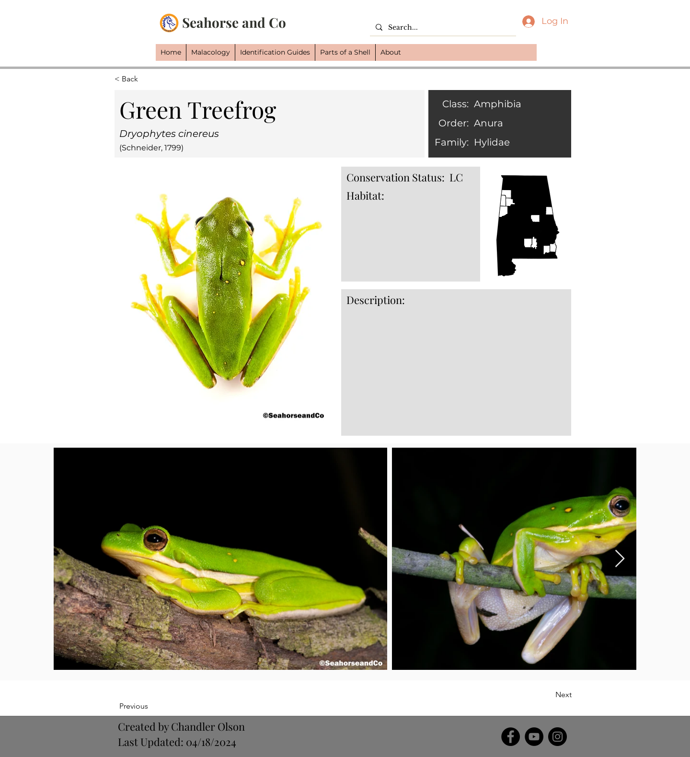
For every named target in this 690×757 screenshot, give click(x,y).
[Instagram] (557, 736)
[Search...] (442, 27)
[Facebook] (510, 736)
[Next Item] (619, 559)
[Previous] (150, 706)
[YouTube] (534, 736)
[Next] (548, 694)
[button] (210, 52)
